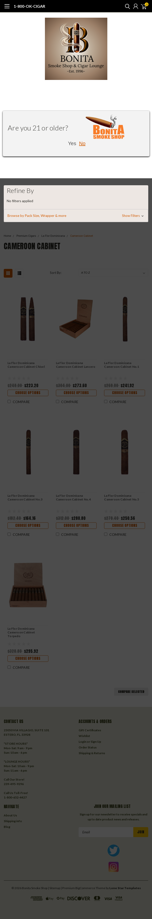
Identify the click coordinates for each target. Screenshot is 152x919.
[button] (76, 215)
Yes (72, 143)
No (82, 143)
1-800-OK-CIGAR (29, 6)
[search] (126, 6)
